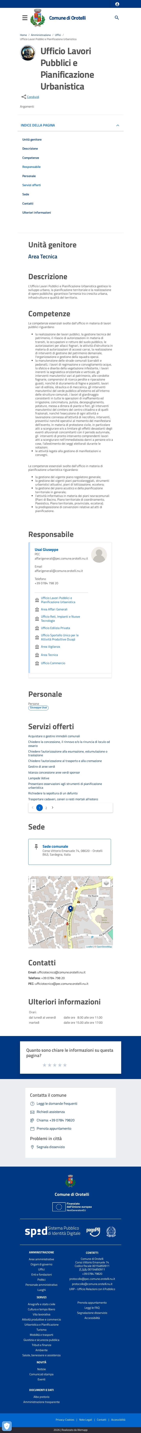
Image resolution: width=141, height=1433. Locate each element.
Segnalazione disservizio (92, 1312)
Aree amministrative (41, 1259)
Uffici (58, 35)
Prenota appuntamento (92, 1302)
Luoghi (41, 1290)
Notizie (41, 1369)
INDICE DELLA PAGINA (39, 125)
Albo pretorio (41, 1397)
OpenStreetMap (104, 947)
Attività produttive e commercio (41, 1319)
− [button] (33, 887)
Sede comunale (55, 846)
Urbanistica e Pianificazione (42, 1324)
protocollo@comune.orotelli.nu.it (92, 1284)
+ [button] (33, 881)
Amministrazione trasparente (41, 1402)
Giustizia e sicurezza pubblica (41, 1340)
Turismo (41, 1329)
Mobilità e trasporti (41, 1334)
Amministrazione (41, 35)
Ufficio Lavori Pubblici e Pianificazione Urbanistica (48, 39)
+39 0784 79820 (92, 1273)
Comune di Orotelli (67, 18)
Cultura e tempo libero (41, 1309)
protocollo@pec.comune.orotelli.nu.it (92, 1279)
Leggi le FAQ (92, 1307)
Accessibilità (92, 1318)
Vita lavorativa (41, 1314)
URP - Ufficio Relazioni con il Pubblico (92, 1289)
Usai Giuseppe (46, 549)
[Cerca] (117, 17)
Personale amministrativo (41, 1284)
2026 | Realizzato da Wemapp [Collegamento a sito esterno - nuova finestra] (70, 1430)
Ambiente (41, 1350)
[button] (117, 4)
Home (23, 35)
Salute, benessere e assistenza (41, 1355)
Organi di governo (41, 1264)
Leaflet (89, 947)
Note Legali (85, 1419)
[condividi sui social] (30, 97)
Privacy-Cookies (65, 1419)
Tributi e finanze (41, 1345)
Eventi (41, 1379)
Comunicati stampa (41, 1374)
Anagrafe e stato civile (41, 1304)
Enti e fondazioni (41, 1274)
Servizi (41, 1297)
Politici (41, 1279)
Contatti (92, 1252)
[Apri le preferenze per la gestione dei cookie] (7, 1426)
